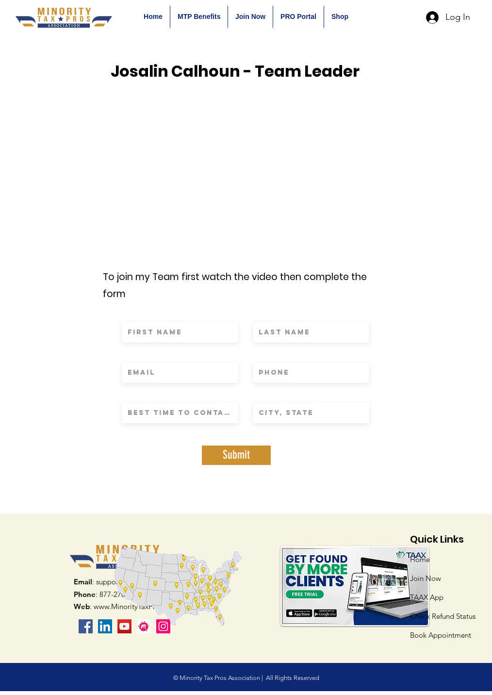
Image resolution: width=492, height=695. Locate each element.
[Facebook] (86, 626)
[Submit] (236, 455)
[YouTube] (124, 626)
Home (420, 559)
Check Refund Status (443, 616)
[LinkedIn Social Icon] (105, 626)
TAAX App (426, 597)
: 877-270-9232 (108, 594)
